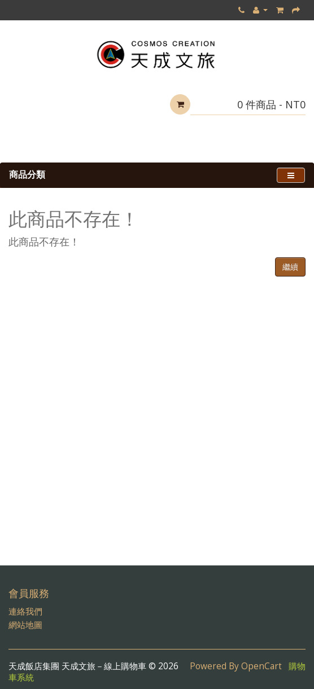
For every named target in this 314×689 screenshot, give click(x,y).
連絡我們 (25, 611)
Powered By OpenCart (236, 666)
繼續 (290, 266)
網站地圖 (25, 625)
